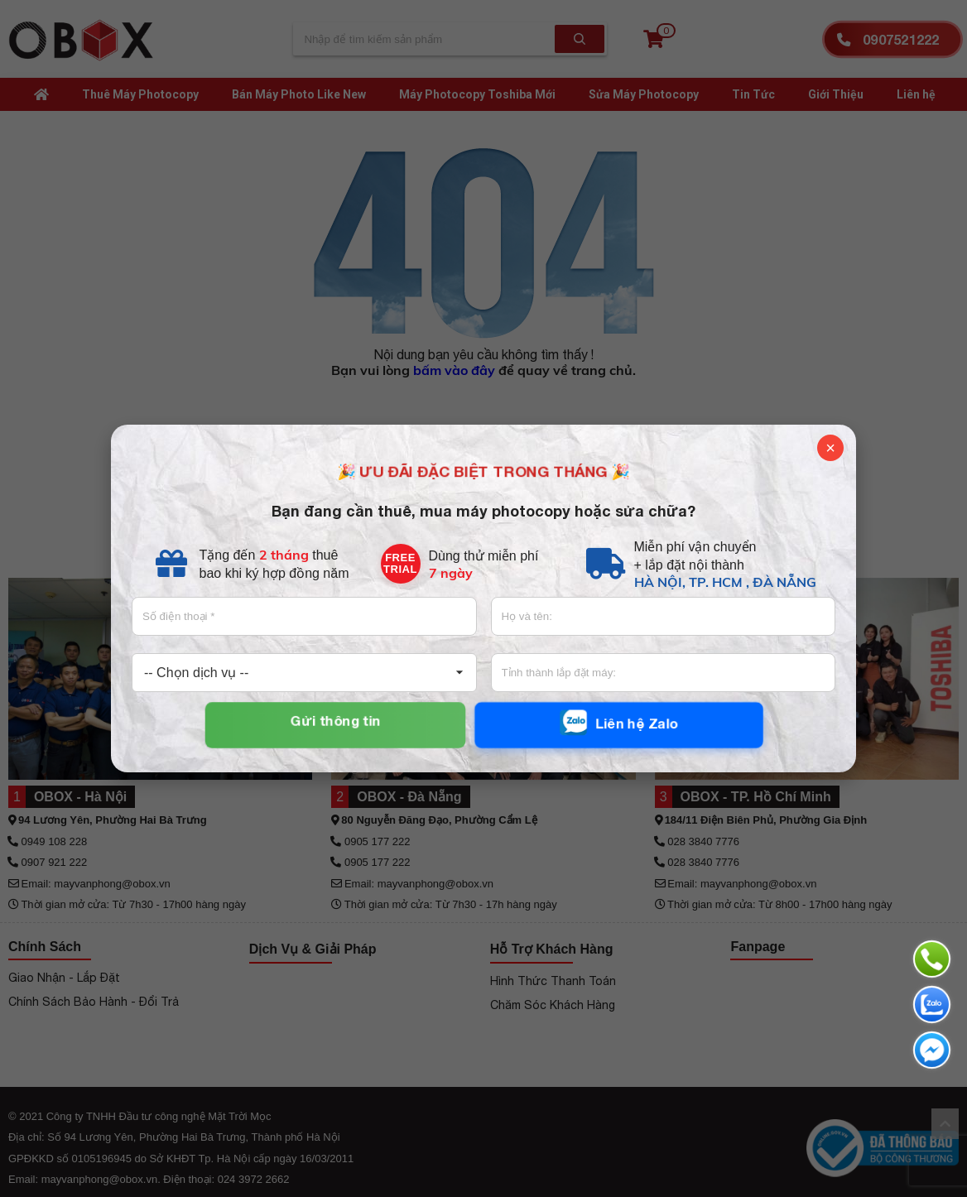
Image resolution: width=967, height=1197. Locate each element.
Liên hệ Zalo (618, 722)
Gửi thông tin (335, 720)
